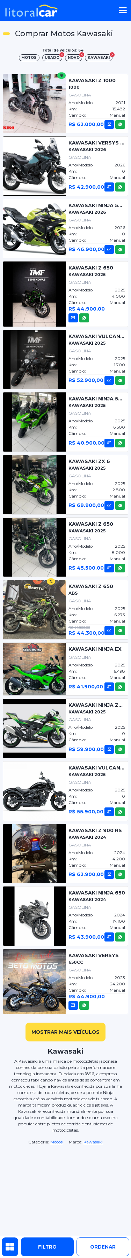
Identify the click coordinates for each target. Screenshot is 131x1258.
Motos (56, 1141)
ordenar (103, 1247)
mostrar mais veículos (65, 1032)
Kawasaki (93, 1141)
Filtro (47, 1247)
